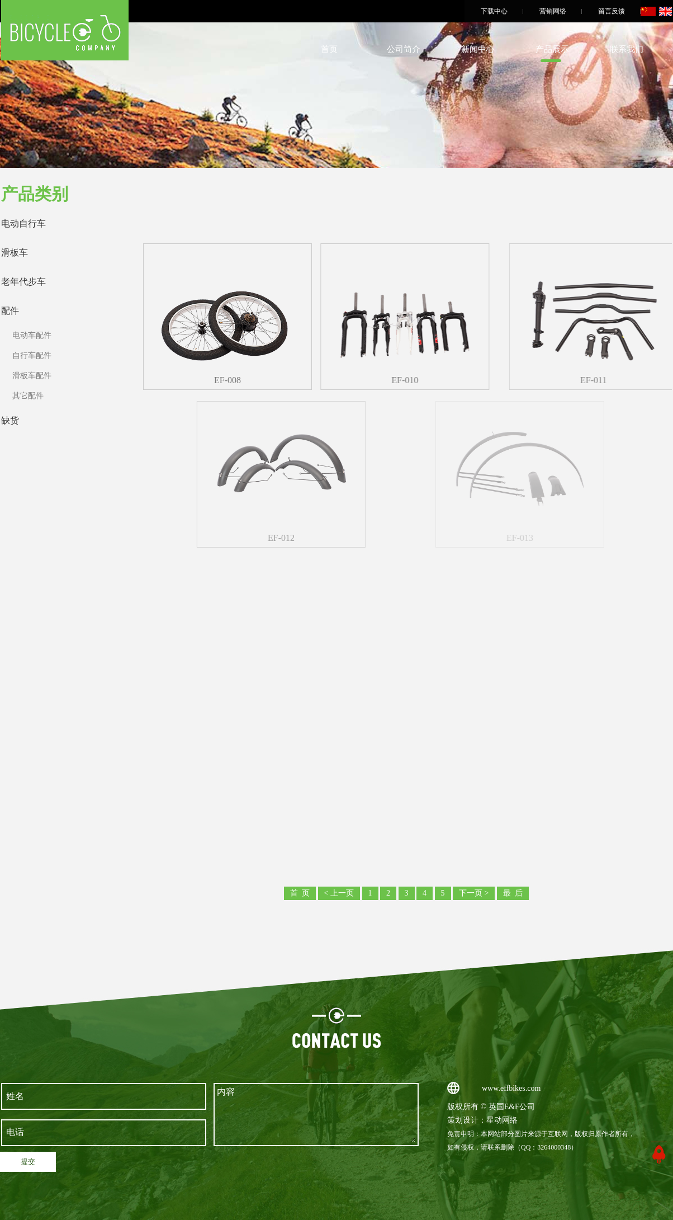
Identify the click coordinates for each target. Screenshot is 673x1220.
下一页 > (474, 893)
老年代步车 (23, 281)
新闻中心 (478, 49)
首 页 (300, 893)
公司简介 (403, 49)
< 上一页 (339, 893)
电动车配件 (31, 335)
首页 (329, 49)
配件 (10, 310)
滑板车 (14, 252)
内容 (316, 1114)
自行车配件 (31, 355)
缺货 (10, 420)
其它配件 (28, 396)
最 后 (513, 893)
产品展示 (552, 49)
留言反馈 (611, 11)
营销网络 (552, 11)
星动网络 (502, 1120)
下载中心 (494, 11)
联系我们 (626, 49)
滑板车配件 (31, 375)
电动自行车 (23, 223)
